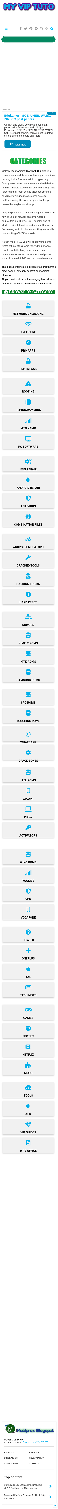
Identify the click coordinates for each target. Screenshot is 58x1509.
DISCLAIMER (10, 1458)
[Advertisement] (29, 19)
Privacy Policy (36, 1458)
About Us (9, 1452)
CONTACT (34, 1463)
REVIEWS (34, 1452)
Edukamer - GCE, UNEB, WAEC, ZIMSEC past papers (27, 117)
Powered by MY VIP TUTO (35, 1442)
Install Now (17, 144)
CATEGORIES (11, 1463)
